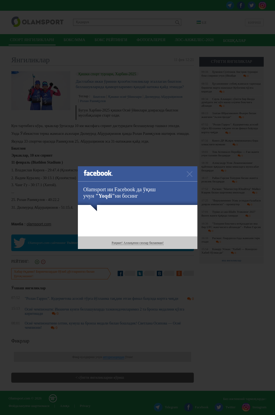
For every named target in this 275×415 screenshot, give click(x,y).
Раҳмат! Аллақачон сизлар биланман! (138, 243)
